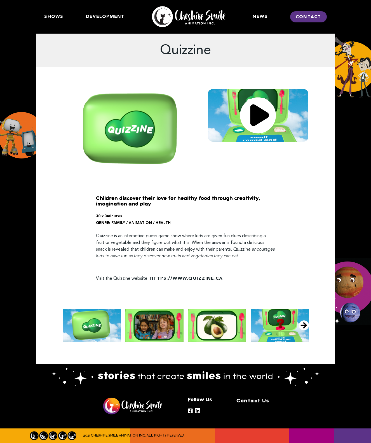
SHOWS (53, 17)
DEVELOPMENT (105, 17)
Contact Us (252, 401)
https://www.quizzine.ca (186, 278)
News (260, 17)
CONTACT (308, 17)
